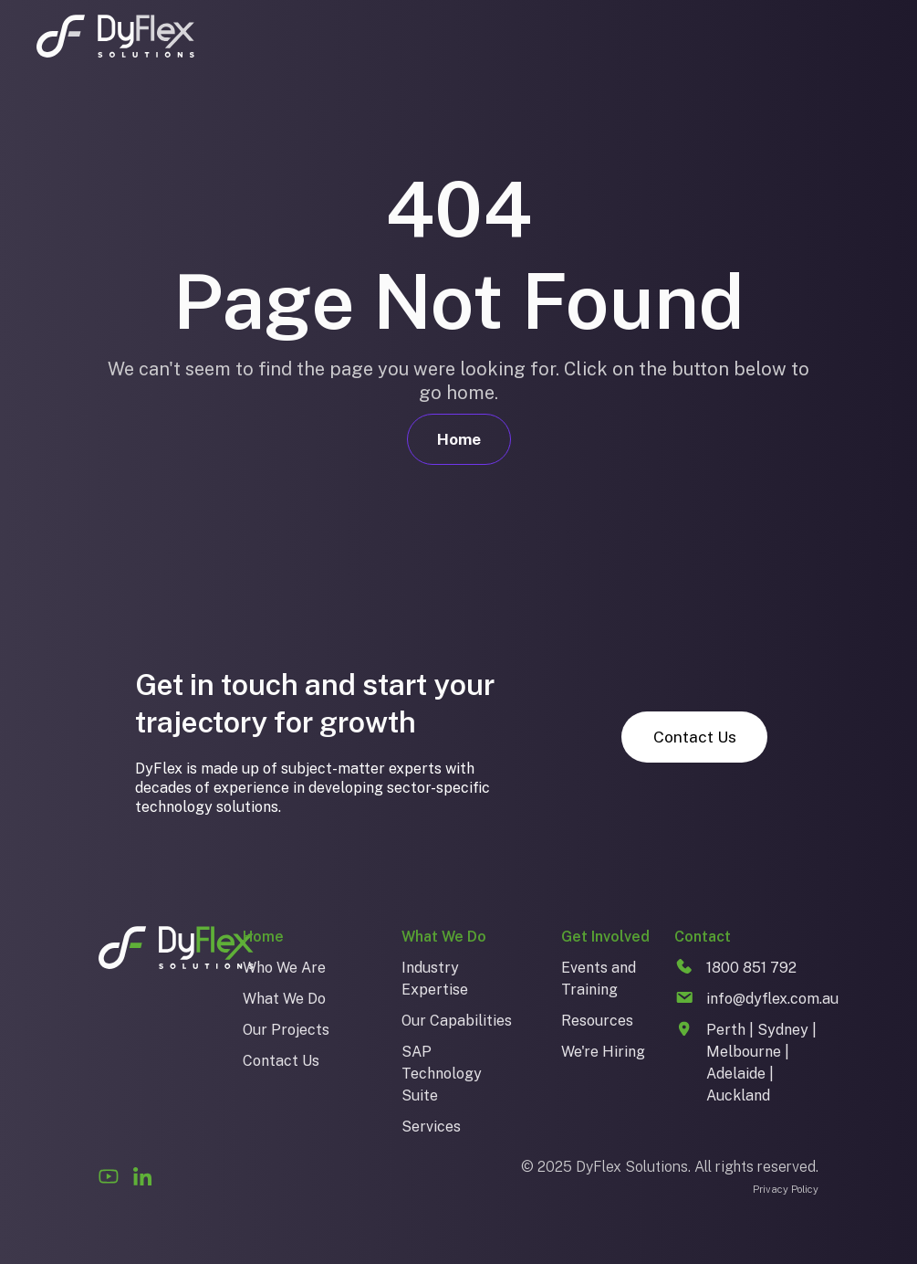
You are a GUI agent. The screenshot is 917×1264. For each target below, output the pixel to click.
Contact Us (694, 736)
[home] (115, 36)
